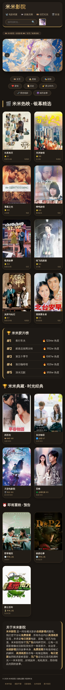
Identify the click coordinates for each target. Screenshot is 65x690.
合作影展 (37, 684)
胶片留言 (47, 684)
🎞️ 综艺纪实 (42, 14)
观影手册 (18, 684)
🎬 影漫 (56, 14)
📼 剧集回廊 (27, 14)
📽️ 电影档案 (11, 14)
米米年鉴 (8, 684)
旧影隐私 (27, 684)
